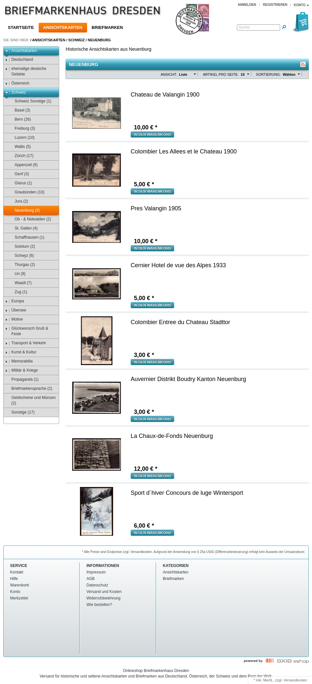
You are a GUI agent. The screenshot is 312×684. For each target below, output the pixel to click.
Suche (244, 27)
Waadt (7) (20, 283)
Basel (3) (19, 110)
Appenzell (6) (23, 165)
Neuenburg (99, 40)
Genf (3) (18, 174)
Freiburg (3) (21, 128)
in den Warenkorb (152, 134)
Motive (14, 319)
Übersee (15, 310)
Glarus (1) (20, 183)
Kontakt (16, 572)
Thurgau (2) (21, 264)
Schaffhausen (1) (26, 237)
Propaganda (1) (21, 379)
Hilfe (14, 578)
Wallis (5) (19, 146)
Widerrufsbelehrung (103, 598)
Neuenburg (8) (24, 210)
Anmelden (247, 5)
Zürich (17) (20, 155)
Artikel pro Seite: (221, 74)
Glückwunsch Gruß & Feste (26, 331)
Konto (15, 591)
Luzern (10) (21, 137)
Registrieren (275, 5)
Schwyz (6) (21, 255)
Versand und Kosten (104, 591)
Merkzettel (19, 598)
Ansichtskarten (63, 27)
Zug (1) (17, 292)
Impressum (96, 572)
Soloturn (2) (21, 246)
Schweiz (76, 40)
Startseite (21, 27)
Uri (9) (16, 273)
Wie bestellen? (99, 604)
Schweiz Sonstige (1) (29, 101)
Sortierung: (268, 74)
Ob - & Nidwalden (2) (29, 219)
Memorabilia (18, 361)
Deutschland (19, 59)
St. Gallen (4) (23, 228)
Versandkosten (295, 680)
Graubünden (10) (26, 192)
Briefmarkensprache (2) (28, 388)
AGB (90, 578)
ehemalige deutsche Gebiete (25, 71)
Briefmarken (107, 27)
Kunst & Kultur (20, 352)
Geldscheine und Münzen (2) (30, 400)
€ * (145, 127)
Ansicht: (169, 74)
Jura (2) (18, 201)
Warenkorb (19, 585)
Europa (14, 301)
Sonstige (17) (19, 412)
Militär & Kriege (21, 370)
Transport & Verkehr (25, 343)
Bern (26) (19, 119)
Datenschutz (97, 585)
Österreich (17, 83)
